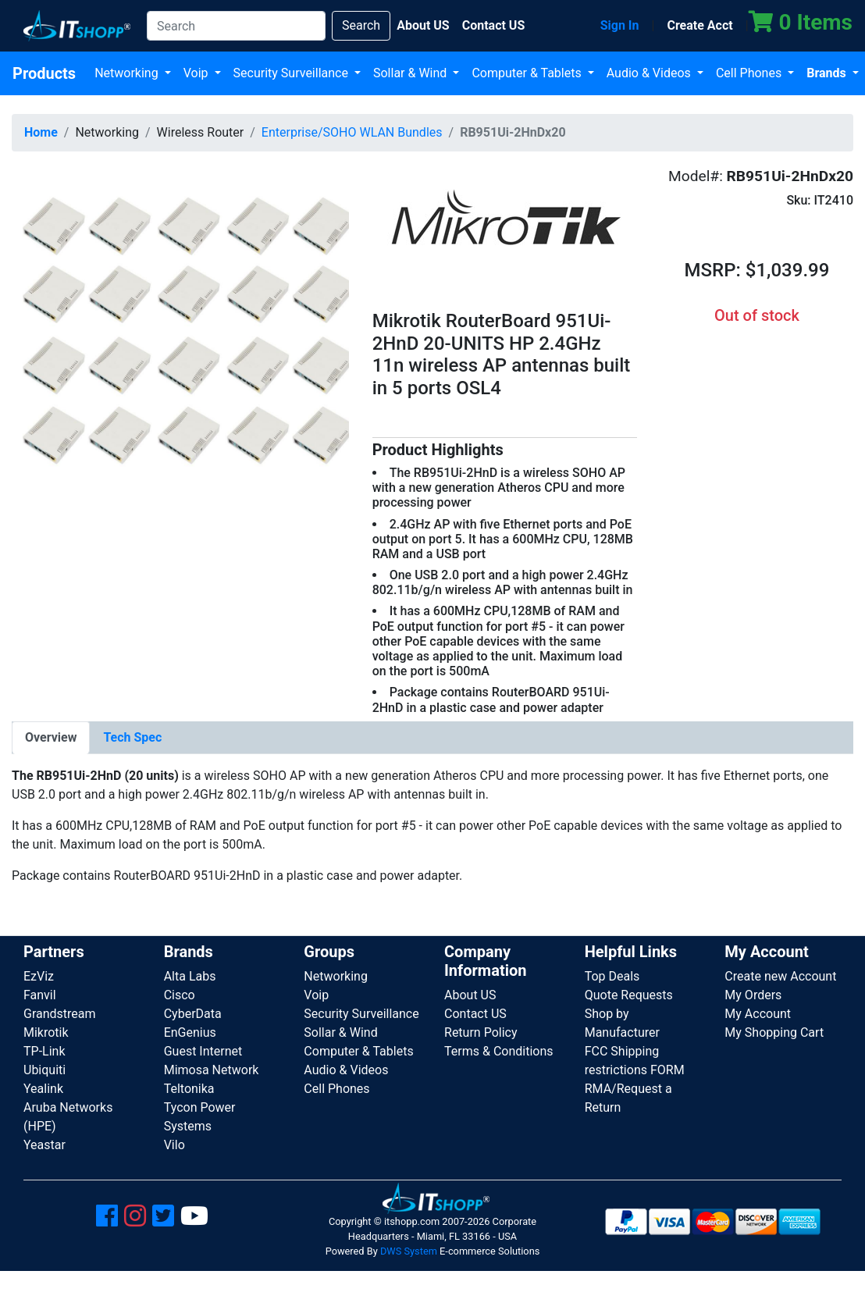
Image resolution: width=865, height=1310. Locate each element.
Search (361, 25)
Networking (128, 73)
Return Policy (480, 1032)
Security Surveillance (292, 73)
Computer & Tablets (528, 73)
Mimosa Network (211, 1070)
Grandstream (59, 1013)
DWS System (408, 1251)
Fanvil (39, 995)
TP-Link (44, 1051)
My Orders (752, 995)
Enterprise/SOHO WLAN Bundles (352, 132)
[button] (180, 331)
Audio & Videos (650, 73)
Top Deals (612, 976)
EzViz (38, 976)
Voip (197, 73)
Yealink (43, 1088)
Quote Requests (629, 995)
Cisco (179, 995)
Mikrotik (46, 1032)
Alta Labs (190, 976)
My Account (757, 1013)
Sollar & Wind (411, 73)
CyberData (193, 1013)
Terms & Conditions (499, 1051)
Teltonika (189, 1088)
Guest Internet (203, 1051)
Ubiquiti (44, 1070)
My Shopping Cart (774, 1032)
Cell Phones (750, 73)
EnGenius (190, 1032)
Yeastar (44, 1144)
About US (470, 995)
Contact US (475, 1013)
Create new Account (780, 976)
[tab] (51, 737)
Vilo (174, 1144)
